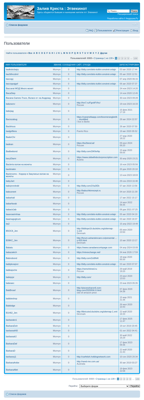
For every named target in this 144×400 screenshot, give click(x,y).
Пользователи (105, 30)
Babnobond (11, 258)
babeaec (10, 283)
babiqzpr (10, 277)
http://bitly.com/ (84, 277)
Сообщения (69, 65)
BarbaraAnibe (12, 362)
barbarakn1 (11, 320)
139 (135, 58)
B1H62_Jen (11, 313)
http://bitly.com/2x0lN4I (87, 258)
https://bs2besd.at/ (85, 143)
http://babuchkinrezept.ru (89, 190)
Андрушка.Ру (132, 18)
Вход (135, 30)
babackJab (11, 209)
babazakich (11, 252)
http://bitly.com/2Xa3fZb (88, 186)
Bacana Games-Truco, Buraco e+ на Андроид (28, 98)
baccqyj (9, 79)
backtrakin (11, 169)
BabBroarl (11, 290)
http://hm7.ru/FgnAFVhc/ (88, 102)
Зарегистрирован (129, 65)
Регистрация (122, 30)
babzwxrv (10, 104)
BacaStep (10, 93)
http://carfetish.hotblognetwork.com (93, 356)
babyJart (10, 181)
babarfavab (11, 203)
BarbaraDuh (12, 326)
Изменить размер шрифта (135, 24)
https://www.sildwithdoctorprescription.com (97, 157)
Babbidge (10, 305)
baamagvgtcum (13, 219)
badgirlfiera (11, 131)
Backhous (10, 126)
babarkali (10, 197)
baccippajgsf (12, 83)
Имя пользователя (16, 65)
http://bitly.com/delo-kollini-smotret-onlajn (96, 69)
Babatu (9, 247)
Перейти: (73, 386)
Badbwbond (11, 151)
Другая (103, 53)
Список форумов (18, 25)
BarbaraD (10, 351)
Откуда (86, 65)
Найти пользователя (16, 53)
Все (30, 53)
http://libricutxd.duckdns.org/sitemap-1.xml (97, 311)
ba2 (7, 224)
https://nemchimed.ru (87, 269)
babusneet (11, 192)
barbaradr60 (12, 330)
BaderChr (10, 137)
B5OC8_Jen (12, 231)
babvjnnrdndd (12, 186)
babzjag (10, 111)
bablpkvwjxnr (12, 264)
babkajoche (11, 270)
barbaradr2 (11, 336)
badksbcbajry (12, 69)
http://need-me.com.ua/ (88, 361)
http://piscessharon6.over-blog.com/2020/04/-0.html (89, 289)
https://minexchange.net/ (88, 252)
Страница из (103, 58)
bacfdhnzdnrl (12, 74)
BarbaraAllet (12, 370)
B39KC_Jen (12, 240)
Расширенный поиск (128, 14)
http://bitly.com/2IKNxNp (88, 151)
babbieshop (11, 298)
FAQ (91, 30)
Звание (57, 65)
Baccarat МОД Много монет (19, 88)
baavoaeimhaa (13, 214)
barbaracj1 (11, 356)
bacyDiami (11, 158)
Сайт (79, 65)
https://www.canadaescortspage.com (94, 247)
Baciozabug (11, 119)
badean (9, 144)
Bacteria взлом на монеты (19, 164)
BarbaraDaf (11, 343)
